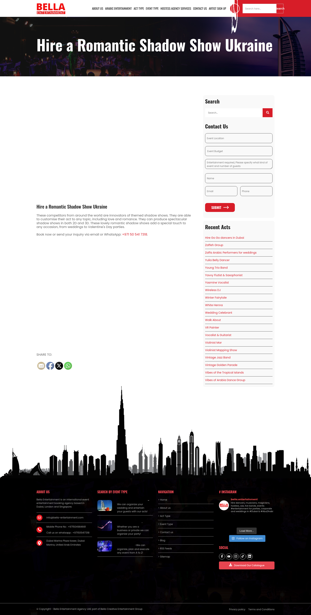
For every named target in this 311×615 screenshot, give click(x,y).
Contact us (200, 8)
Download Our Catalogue (246, 565)
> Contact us (165, 532)
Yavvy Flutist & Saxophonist (224, 275)
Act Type (139, 8)
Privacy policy (237, 609)
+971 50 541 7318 (134, 234)
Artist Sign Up (217, 8)
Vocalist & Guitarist (218, 335)
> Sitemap (164, 556)
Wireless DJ (213, 290)
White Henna (214, 305)
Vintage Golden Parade (221, 365)
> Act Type (164, 516)
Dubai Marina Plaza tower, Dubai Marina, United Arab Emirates (65, 542)
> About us (164, 508)
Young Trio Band (216, 268)
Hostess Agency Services (175, 8)
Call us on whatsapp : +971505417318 (67, 532)
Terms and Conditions (261, 609)
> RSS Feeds (165, 548)
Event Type (152, 8)
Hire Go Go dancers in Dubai (224, 238)
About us (97, 8)
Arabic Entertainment (118, 8)
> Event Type (165, 524)
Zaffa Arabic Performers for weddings (231, 253)
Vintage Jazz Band (217, 357)
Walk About (213, 320)
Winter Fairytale (216, 298)
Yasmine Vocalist (217, 283)
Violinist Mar (213, 343)
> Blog (161, 540)
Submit (219, 207)
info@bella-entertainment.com (65, 517)
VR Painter (212, 328)
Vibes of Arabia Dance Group (225, 380)
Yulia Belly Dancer (217, 260)
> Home (162, 499)
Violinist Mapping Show (221, 350)
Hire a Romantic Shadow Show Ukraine (71, 206)
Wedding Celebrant (218, 313)
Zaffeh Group (214, 245)
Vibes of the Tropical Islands (224, 373)
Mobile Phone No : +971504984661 (66, 526)
